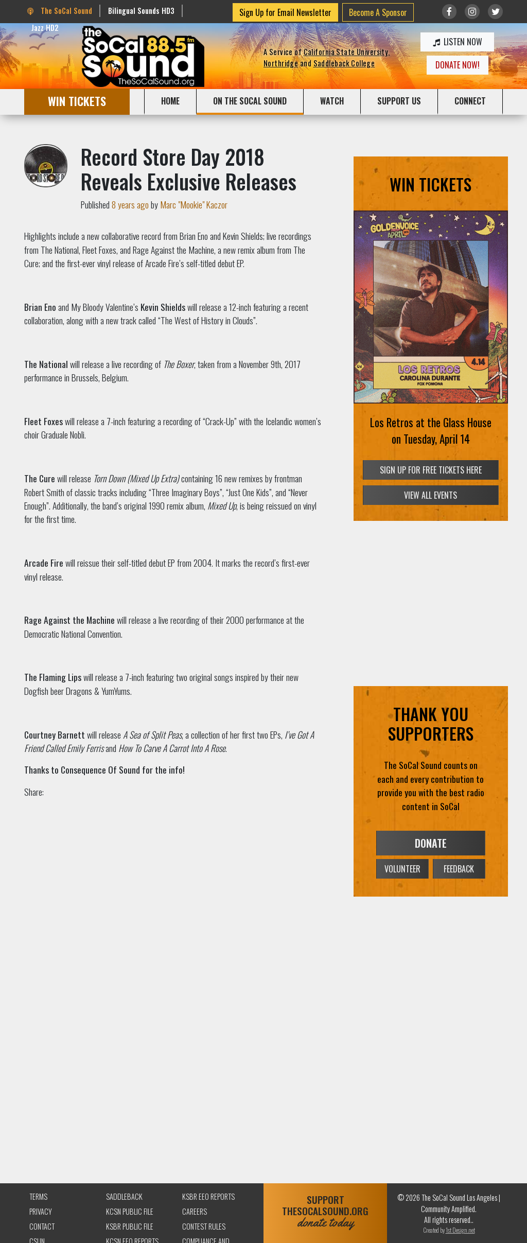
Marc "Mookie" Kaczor (193, 204)
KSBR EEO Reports (208, 1196)
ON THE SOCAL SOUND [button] (250, 101)
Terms (38, 1196)
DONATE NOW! (457, 65)
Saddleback (124, 1196)
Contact (42, 1226)
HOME (170, 101)
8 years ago (130, 204)
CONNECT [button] (470, 101)
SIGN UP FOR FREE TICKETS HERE (431, 470)
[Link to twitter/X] (495, 11)
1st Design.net (460, 1230)
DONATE (431, 843)
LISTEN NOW (457, 42)
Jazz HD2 (45, 27)
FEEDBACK (459, 869)
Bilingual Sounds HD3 (141, 10)
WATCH (332, 101)
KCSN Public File (129, 1211)
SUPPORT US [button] (399, 101)
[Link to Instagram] (472, 11)
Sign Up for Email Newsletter (285, 12)
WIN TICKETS (77, 100)
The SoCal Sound (59, 10)
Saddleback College (344, 63)
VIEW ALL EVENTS (430, 495)
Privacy (40, 1211)
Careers (194, 1211)
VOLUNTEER (402, 869)
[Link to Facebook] (449, 11)
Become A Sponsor (378, 12)
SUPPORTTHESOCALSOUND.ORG (325, 1211)
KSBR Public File (129, 1226)
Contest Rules (203, 1226)
